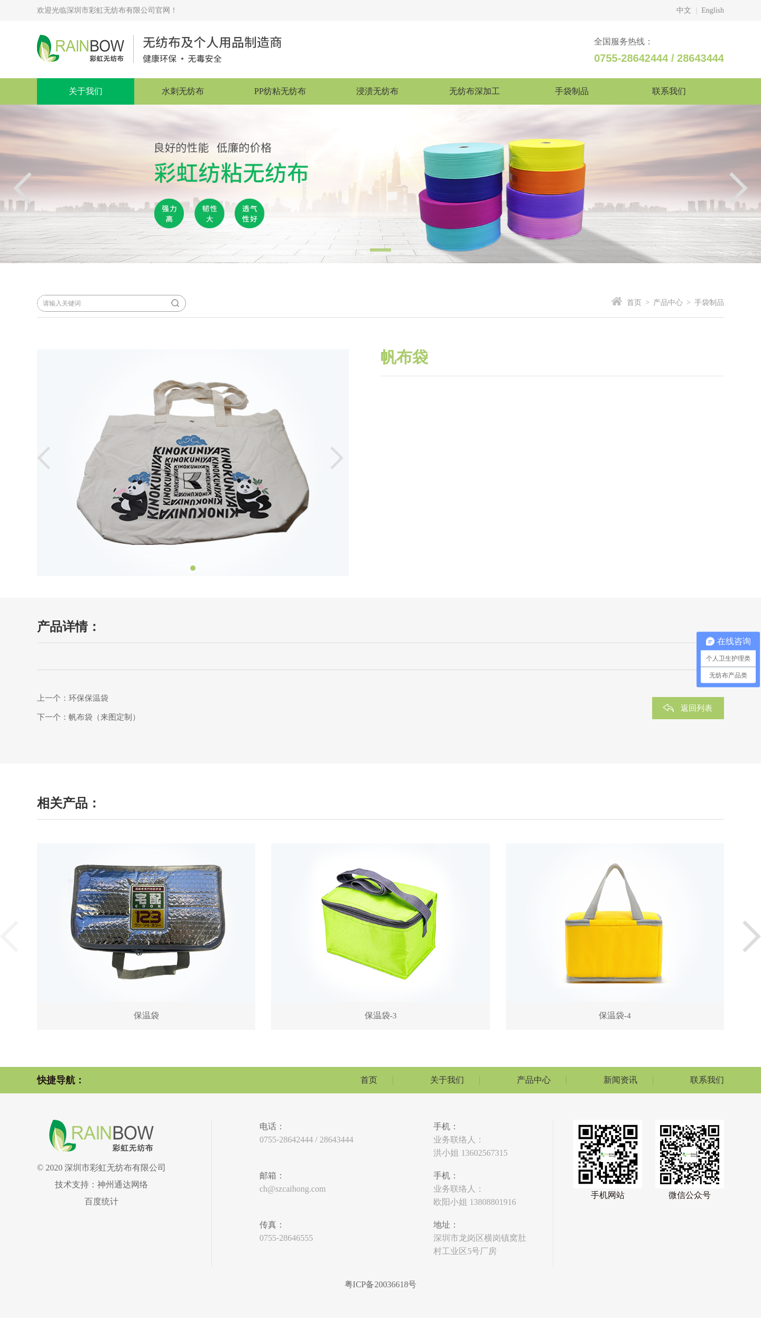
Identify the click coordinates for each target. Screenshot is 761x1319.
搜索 (174, 303)
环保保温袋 (88, 698)
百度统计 (101, 1202)
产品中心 (534, 1080)
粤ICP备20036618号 (381, 1285)
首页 (368, 1080)
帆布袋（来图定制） (104, 717)
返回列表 (696, 708)
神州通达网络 (122, 1185)
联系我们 (707, 1080)
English (712, 10)
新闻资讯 (620, 1080)
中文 (683, 10)
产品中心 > (670, 302)
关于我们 (447, 1080)
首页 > (638, 302)
